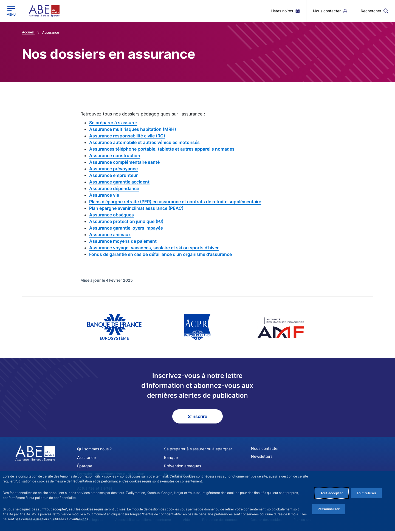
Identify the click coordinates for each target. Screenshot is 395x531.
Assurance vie (104, 195)
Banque (171, 457)
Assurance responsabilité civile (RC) (127, 136)
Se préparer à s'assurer (113, 122)
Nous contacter (265, 448)
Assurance (86, 457)
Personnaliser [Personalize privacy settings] (329, 509)
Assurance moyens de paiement (123, 241)
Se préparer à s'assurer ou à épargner (198, 449)
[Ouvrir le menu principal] (11, 11)
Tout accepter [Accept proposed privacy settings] (331, 493)
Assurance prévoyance (113, 168)
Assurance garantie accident (119, 182)
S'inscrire (197, 416)
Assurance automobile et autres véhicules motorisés (144, 142)
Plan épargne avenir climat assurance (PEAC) (136, 208)
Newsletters (261, 456)
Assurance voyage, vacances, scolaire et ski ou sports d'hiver (154, 247)
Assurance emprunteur (113, 175)
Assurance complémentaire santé (124, 162)
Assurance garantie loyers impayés (126, 228)
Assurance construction (114, 155)
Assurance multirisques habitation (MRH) (132, 129)
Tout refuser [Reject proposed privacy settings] (366, 493)
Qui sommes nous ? (94, 449)
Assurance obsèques (111, 215)
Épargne (84, 466)
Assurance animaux (110, 234)
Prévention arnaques (182, 466)
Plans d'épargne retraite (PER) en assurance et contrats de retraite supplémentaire (175, 201)
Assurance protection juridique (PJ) (126, 221)
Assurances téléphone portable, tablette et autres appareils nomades (162, 149)
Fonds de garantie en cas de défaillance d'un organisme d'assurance (160, 254)
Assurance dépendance (114, 188)
